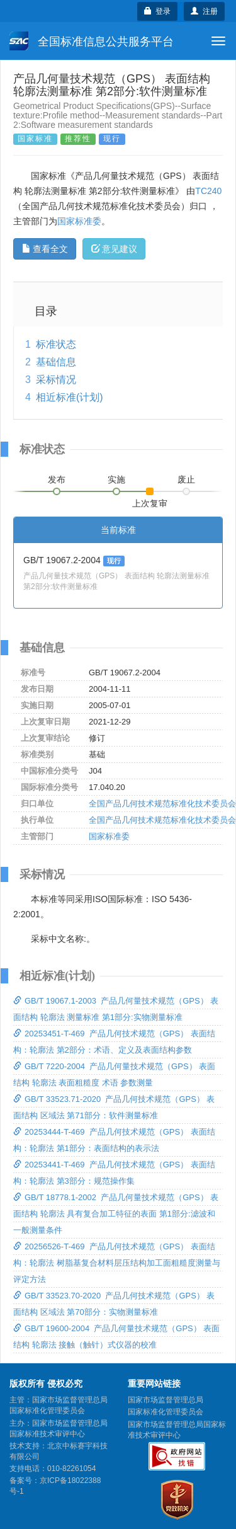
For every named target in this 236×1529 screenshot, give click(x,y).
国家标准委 (79, 221)
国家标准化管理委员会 (165, 1411)
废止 (186, 479)
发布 (56, 479)
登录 (157, 11)
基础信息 (56, 362)
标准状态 (56, 344)
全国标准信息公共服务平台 (91, 40)
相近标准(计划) (69, 397)
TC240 (208, 191)
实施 (116, 479)
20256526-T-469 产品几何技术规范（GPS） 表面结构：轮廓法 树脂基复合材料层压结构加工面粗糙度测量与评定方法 (116, 1263)
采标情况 (56, 379)
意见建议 (114, 249)
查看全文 (45, 249)
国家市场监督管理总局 (165, 1399)
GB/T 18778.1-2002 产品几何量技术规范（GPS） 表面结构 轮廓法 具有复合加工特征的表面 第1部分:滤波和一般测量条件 (115, 1214)
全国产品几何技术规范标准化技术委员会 (162, 803)
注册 (204, 11)
